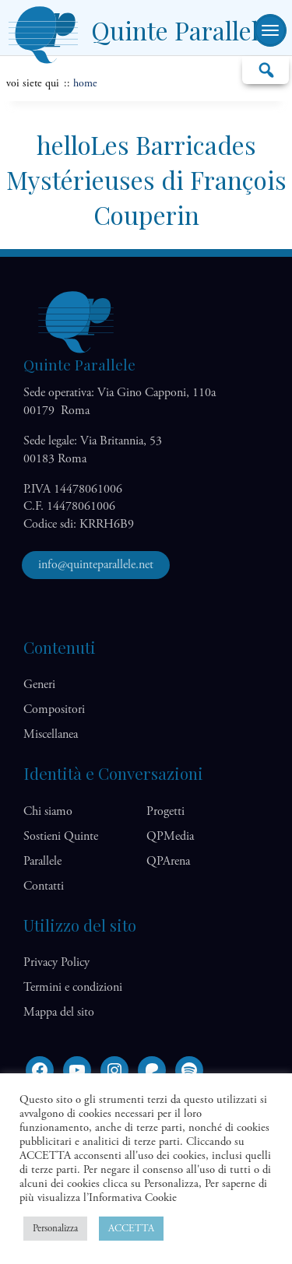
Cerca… (265, 69)
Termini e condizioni (72, 987)
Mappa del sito (58, 1012)
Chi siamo (47, 811)
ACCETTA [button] (131, 1228)
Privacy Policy (56, 962)
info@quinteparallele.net (95, 565)
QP (170, 836)
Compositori (54, 709)
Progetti (165, 811)
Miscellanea (50, 734)
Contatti (43, 886)
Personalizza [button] (55, 1228)
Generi (39, 684)
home (85, 83)
